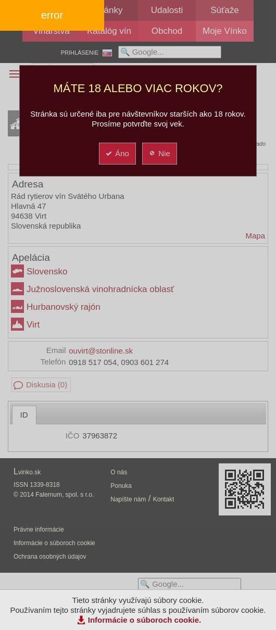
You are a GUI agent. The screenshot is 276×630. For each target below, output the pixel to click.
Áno (117, 153)
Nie (159, 153)
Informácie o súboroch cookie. (145, 619)
